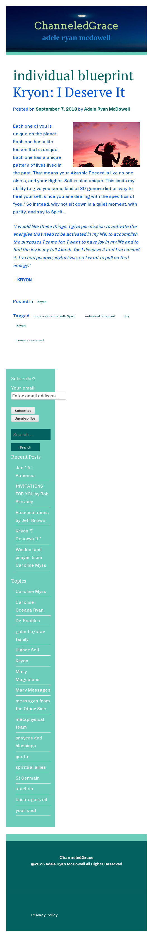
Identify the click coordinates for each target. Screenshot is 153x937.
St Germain (28, 778)
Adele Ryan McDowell (107, 109)
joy (127, 316)
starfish (24, 788)
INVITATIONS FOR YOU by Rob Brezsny (32, 493)
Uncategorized (31, 799)
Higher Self (27, 650)
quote (22, 756)
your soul (26, 810)
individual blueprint (100, 316)
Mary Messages (33, 690)
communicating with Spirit (55, 316)
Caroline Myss (31, 591)
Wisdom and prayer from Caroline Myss (31, 557)
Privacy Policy (44, 915)
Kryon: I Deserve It (69, 92)
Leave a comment (30, 340)
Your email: (23, 388)
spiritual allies (31, 767)
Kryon (42, 302)
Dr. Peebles (28, 620)
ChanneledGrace (76, 26)
